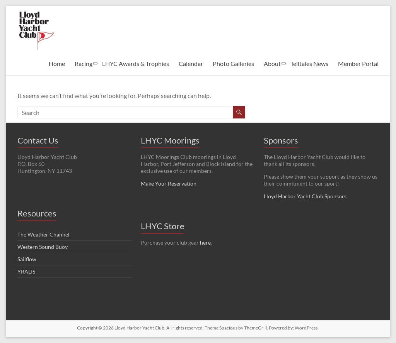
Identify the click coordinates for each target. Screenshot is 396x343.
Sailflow (26, 259)
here (205, 242)
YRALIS (26, 271)
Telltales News (309, 63)
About (272, 63)
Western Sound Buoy (42, 246)
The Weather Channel (43, 234)
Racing (83, 63)
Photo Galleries (233, 63)
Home (57, 63)
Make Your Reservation (168, 183)
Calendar (191, 63)
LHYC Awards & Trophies (135, 63)
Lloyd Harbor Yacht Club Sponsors (305, 196)
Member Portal (358, 63)
